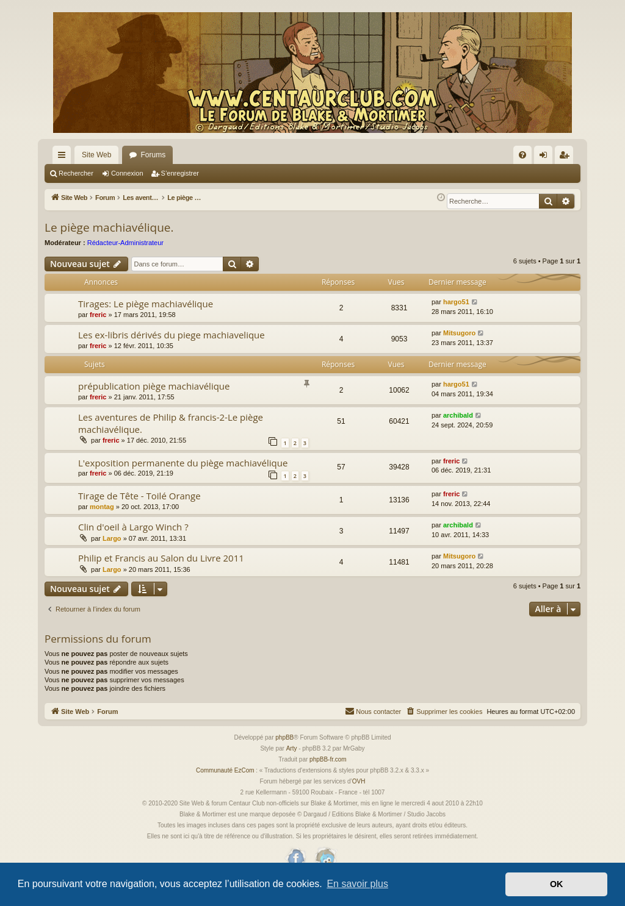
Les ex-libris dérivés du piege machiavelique (171, 335)
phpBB (284, 737)
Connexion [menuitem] (546, 157)
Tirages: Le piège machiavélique (145, 304)
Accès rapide (64, 157)
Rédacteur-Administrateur (125, 242)
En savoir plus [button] (357, 884)
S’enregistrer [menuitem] (566, 157)
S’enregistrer (180, 173)
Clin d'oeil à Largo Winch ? (133, 527)
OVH (359, 781)
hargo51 (456, 301)
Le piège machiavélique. (109, 227)
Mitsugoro (459, 333)
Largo (112, 538)
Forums (152, 155)
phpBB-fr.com (328, 759)
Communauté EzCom (225, 770)
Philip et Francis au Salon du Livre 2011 (161, 558)
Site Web (96, 155)
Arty (291, 748)
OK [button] (556, 884)
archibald (458, 415)
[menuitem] (522, 155)
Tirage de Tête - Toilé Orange (139, 496)
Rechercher (76, 173)
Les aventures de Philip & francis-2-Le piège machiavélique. (170, 423)
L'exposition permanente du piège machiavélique (182, 463)
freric (98, 314)
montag (102, 506)
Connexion (127, 173)
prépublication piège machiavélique (154, 386)
